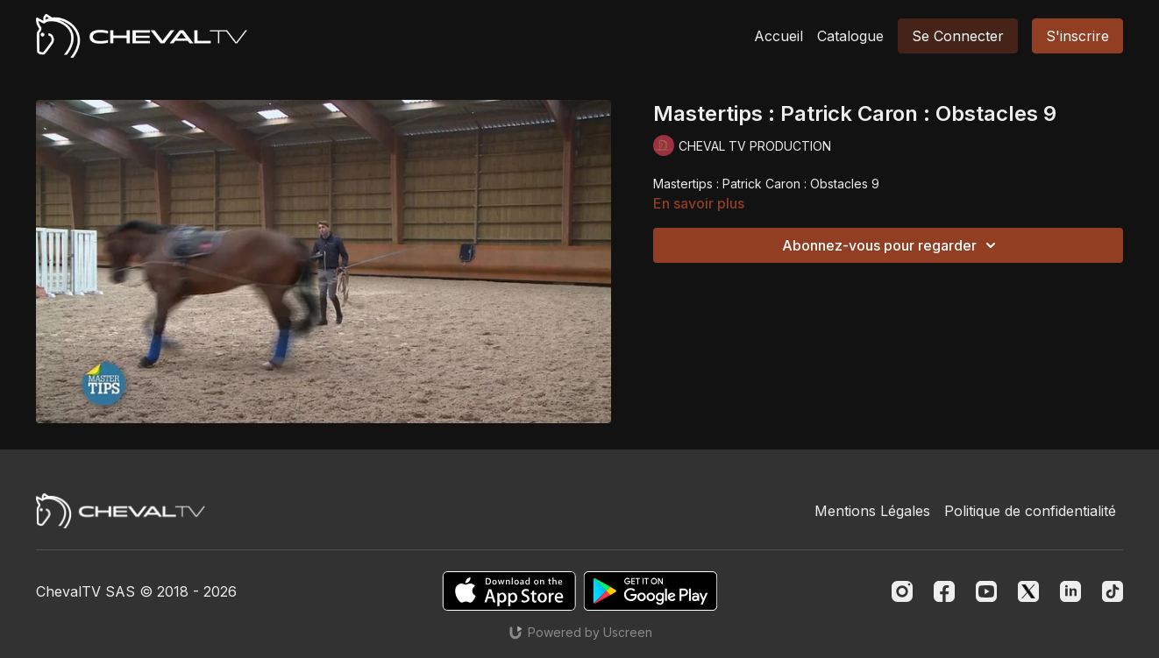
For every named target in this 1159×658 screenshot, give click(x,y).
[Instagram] (902, 591)
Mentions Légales (872, 511)
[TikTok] (1112, 591)
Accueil (778, 36)
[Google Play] (650, 591)
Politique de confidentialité (1030, 511)
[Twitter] (1028, 591)
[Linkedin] (1070, 591)
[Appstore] (509, 591)
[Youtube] (986, 591)
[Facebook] (944, 591)
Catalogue (850, 36)
